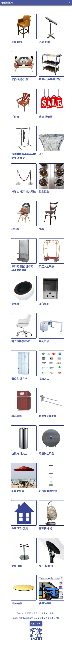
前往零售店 (36, 623)
